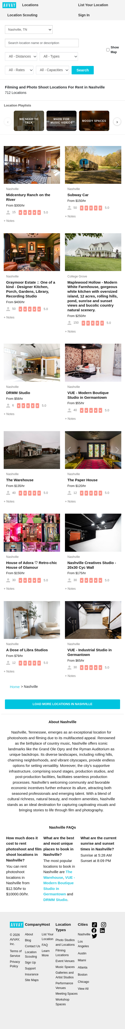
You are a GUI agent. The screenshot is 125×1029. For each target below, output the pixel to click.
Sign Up (30, 962)
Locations (30, 5)
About (29, 934)
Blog (28, 940)
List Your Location (93, 5)
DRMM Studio (18, 393)
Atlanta (82, 967)
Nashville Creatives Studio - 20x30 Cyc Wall (91, 565)
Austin (82, 953)
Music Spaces (65, 967)
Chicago (83, 982)
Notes (9, 221)
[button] (8, 165)
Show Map (115, 50)
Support (30, 968)
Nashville (12, 189)
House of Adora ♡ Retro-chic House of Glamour (31, 565)
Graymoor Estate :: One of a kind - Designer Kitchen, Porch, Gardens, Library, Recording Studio (30, 289)
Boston (82, 974)
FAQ (45, 945)
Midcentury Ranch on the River (28, 197)
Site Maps (32, 980)
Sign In (84, 15)
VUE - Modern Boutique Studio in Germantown (88, 395)
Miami (82, 960)
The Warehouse (19, 480)
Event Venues (65, 961)
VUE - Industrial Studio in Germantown (89, 652)
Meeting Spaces (67, 993)
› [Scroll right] (117, 121)
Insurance (31, 974)
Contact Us (32, 946)
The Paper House (82, 480)
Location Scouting (22, 15)
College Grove (77, 276)
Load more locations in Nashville (63, 704)
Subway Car (78, 195)
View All (83, 988)
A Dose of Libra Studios (27, 650)
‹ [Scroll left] (8, 121)
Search (83, 70)
